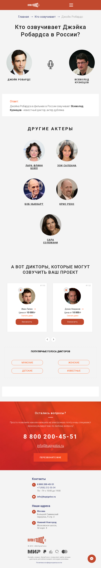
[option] (27, 307)
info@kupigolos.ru (50, 445)
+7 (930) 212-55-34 (46, 487)
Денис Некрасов (72, 309)
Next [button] (53, 339)
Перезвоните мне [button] (50, 457)
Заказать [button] (27, 322)
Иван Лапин (27, 309)
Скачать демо (27, 316)
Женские (73, 362)
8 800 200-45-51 (50, 437)
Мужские (27, 362)
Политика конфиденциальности (49, 563)
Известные (73, 370)
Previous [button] (47, 339)
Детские (27, 370)
